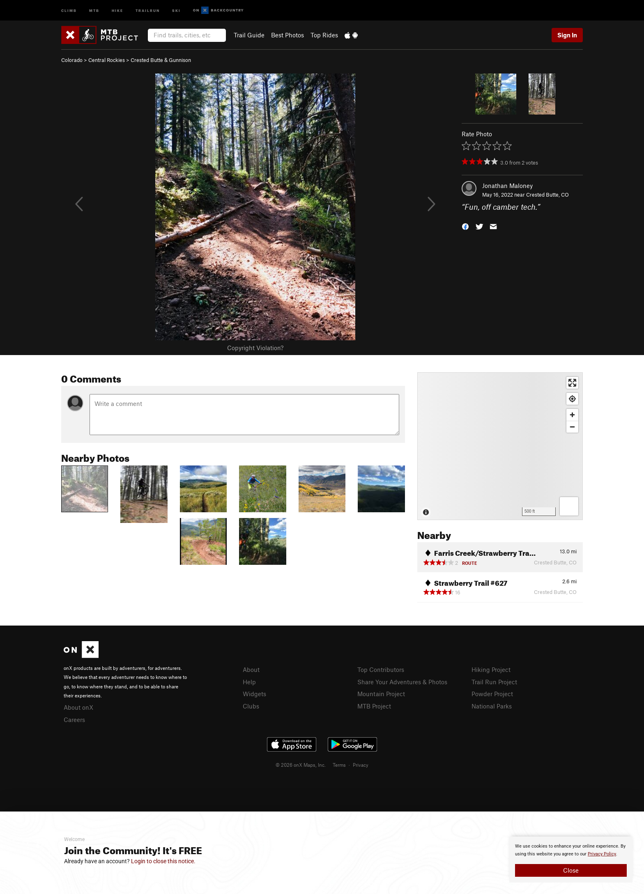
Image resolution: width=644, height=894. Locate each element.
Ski (176, 10)
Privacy (360, 765)
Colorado (72, 60)
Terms (339, 765)
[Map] (500, 446)
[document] (571, 859)
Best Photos (287, 35)
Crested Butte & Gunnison (161, 60)
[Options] (569, 506)
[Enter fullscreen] (572, 383)
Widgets (254, 693)
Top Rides (324, 35)
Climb (69, 10)
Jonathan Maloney (507, 185)
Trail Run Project (494, 681)
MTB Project (374, 706)
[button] (465, 226)
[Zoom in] (572, 415)
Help (249, 681)
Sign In (567, 35)
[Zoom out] (572, 427)
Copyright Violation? (255, 347)
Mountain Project (381, 693)
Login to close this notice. (163, 861)
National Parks (492, 706)
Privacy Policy (602, 854)
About (251, 669)
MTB (94, 10)
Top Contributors (380, 669)
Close (571, 870)
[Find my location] (572, 399)
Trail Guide (249, 35)
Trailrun (148, 10)
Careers (74, 719)
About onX (78, 707)
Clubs (251, 706)
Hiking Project (491, 669)
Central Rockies (106, 60)
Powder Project (492, 693)
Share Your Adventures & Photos (402, 681)
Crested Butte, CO (547, 194)
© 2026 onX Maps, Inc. (301, 765)
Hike (117, 10)
